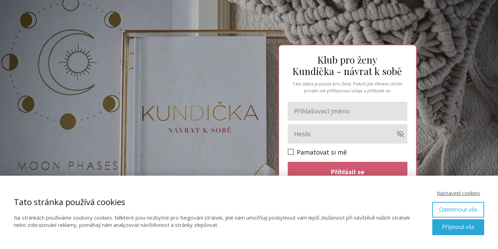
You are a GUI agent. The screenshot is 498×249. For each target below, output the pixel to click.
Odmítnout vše (458, 209)
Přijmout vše (458, 227)
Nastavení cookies (458, 193)
